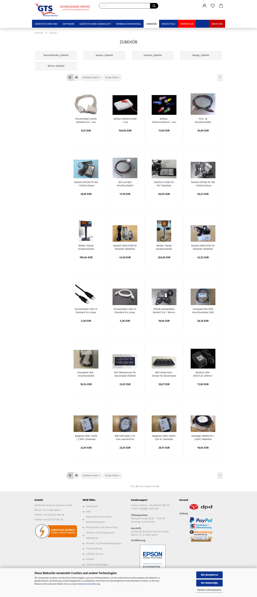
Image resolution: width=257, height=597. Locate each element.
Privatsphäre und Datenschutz (102, 527)
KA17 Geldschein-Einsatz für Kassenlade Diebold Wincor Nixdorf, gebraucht (164, 374)
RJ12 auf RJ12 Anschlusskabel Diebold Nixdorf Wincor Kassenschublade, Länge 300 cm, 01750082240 (125, 183)
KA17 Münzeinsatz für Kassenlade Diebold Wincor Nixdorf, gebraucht (125, 374)
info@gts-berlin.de (149, 508)
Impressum (92, 506)
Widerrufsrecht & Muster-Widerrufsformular (99, 519)
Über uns (217, 23)
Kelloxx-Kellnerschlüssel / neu (164, 120)
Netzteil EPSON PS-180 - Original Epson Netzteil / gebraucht (86, 183)
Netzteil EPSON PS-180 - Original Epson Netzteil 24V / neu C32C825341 (203, 183)
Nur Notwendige (209, 583)
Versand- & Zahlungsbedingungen (103, 543)
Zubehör (151, 23)
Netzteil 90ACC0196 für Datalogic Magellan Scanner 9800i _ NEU (125, 247)
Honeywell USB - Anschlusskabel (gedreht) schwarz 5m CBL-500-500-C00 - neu (86, 374)
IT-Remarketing (94, 548)
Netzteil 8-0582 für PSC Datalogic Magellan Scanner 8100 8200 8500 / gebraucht (164, 183)
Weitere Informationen (209, 590)
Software (68, 23)
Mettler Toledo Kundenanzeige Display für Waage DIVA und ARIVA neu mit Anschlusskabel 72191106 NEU (86, 247)
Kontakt (90, 559)
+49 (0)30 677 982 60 (159, 505)
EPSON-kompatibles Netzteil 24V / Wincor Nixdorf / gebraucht (164, 310)
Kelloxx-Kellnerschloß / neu (125, 120)
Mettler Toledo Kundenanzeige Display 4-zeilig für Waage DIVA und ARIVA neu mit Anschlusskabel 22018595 (164, 247)
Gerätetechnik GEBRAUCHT (95, 23)
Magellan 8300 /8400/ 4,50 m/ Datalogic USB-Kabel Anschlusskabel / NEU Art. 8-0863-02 (164, 437)
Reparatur (186, 23)
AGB (88, 511)
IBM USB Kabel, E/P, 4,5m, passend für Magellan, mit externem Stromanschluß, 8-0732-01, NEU (125, 437)
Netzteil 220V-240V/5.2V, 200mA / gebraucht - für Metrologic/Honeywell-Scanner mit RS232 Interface (203, 374)
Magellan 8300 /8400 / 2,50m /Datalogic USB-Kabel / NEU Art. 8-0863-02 (86, 437)
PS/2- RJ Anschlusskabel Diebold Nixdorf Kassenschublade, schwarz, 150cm (202, 120)
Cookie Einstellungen (97, 564)
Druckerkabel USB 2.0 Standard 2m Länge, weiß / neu (125, 310)
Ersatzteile (168, 23)
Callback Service (94, 554)
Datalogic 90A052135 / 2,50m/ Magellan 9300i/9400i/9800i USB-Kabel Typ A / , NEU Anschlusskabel (203, 437)
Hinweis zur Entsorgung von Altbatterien (100, 535)
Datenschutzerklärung (89, 584)
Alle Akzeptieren (209, 574)
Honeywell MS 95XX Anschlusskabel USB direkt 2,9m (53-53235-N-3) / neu (203, 310)
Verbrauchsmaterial (128, 23)
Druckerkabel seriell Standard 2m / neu (86, 120)
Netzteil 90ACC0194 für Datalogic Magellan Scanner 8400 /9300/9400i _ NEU (203, 247)
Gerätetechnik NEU (46, 23)
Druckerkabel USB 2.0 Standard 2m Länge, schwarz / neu (86, 310)
